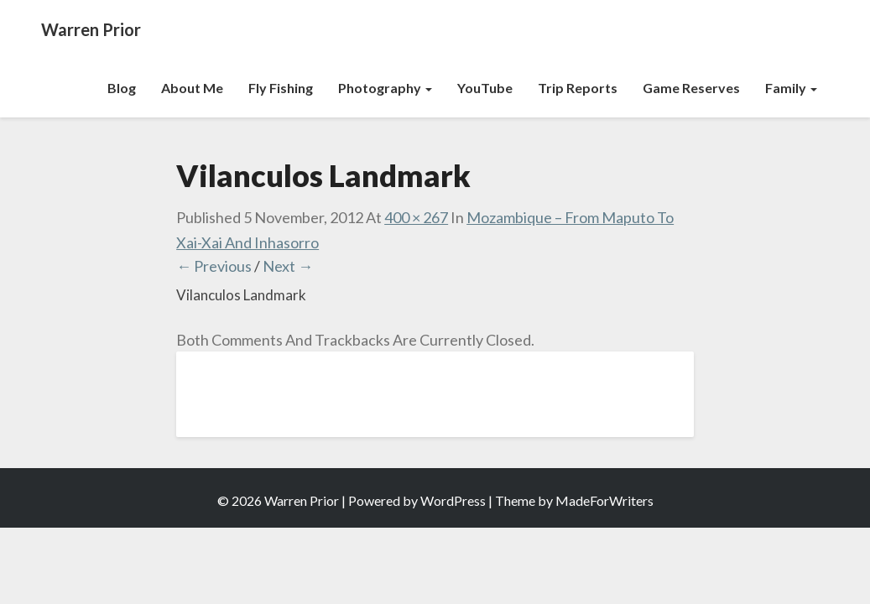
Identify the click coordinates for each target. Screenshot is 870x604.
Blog (121, 88)
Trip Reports (577, 88)
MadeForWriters (604, 500)
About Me (192, 88)
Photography (385, 88)
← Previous (214, 266)
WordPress (453, 500)
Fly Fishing (280, 88)
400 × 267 (416, 217)
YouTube (485, 88)
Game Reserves (691, 88)
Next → (288, 266)
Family (791, 88)
